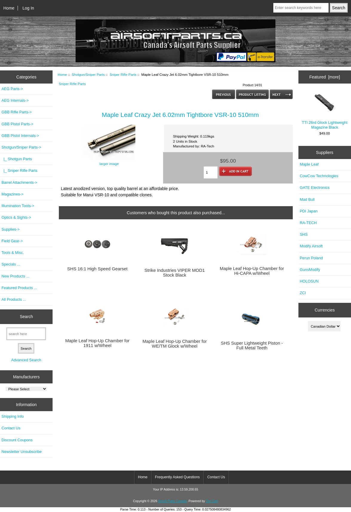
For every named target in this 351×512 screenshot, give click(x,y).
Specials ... (10, 264)
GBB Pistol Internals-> (20, 135)
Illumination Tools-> (17, 205)
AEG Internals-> (15, 100)
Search (26, 316)
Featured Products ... (19, 288)
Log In (28, 8)
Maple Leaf (309, 164)
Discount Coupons (17, 440)
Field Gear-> (12, 241)
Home (8, 8)
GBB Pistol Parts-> (17, 124)
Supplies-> (10, 229)
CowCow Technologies (319, 176)
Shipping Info (12, 416)
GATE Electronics (315, 187)
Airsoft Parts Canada (172, 501)
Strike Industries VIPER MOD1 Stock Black (175, 272)
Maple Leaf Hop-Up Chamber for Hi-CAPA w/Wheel (252, 271)
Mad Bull (307, 199)
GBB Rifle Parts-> (16, 112)
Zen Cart (212, 501)
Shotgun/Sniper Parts (88, 74)
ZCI (303, 293)
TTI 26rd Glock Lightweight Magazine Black (324, 110)
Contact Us (10, 428)
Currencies (325, 310)
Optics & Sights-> (16, 217)
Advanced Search (26, 360)
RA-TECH (308, 222)
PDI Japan (309, 211)
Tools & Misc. (12, 252)
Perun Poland (311, 258)
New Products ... (15, 276)
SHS (304, 234)
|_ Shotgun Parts (16, 159)
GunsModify (310, 269)
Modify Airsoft (311, 246)
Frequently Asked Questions (177, 477)
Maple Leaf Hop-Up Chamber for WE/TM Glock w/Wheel (174, 343)
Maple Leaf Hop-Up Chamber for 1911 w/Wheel (97, 343)
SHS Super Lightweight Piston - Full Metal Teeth (252, 345)
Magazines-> (12, 194)
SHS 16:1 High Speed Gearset (97, 268)
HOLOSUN (309, 281)
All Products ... (13, 299)
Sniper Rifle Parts (123, 74)
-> (21, 147)
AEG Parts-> (12, 89)
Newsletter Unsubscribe (21, 451)
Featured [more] (324, 77)
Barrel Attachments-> (19, 182)
